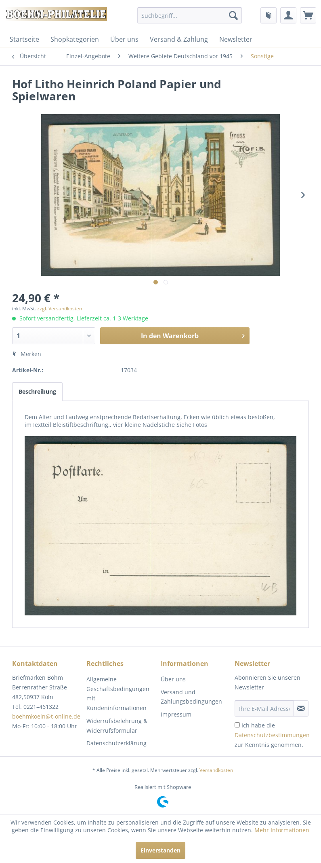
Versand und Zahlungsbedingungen (191, 697)
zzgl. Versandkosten (59, 308)
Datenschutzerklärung (116, 743)
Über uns (124, 39)
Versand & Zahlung (179, 39)
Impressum (176, 714)
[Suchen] (233, 15)
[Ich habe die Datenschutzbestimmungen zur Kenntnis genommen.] (237, 724)
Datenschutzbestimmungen (272, 735)
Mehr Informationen (281, 830)
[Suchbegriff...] (189, 15)
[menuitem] (189, 15)
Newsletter (235, 39)
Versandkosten (216, 770)
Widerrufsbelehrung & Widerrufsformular (116, 725)
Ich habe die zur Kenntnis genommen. (272, 734)
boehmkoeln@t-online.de (46, 716)
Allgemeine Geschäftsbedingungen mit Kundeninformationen (117, 693)
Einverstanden (160, 850)
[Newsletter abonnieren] (301, 708)
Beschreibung (37, 391)
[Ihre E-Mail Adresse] (264, 708)
